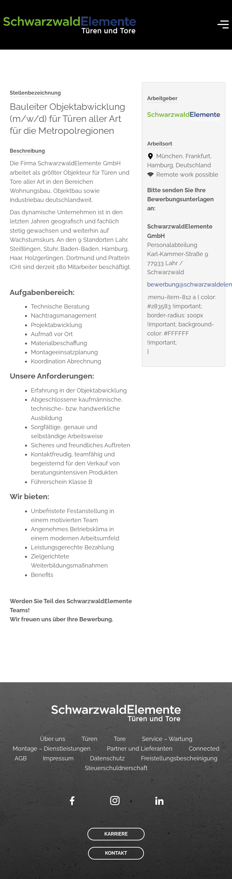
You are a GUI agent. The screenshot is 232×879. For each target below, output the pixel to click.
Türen (89, 738)
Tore (120, 738)
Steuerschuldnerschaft (116, 768)
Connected (204, 748)
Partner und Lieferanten (140, 748)
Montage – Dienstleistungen (52, 748)
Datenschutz (107, 758)
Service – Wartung (167, 738)
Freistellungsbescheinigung (179, 758)
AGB (21, 758)
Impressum (58, 758)
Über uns (52, 738)
